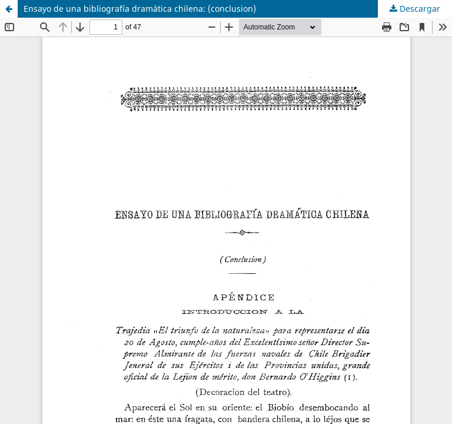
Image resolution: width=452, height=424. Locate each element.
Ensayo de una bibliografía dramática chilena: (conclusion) (140, 8)
